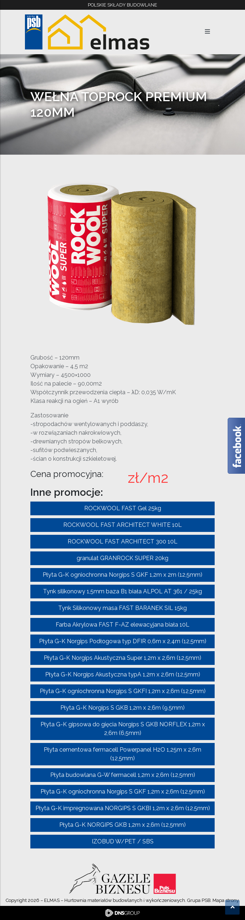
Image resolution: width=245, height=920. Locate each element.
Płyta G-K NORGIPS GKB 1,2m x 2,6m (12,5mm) (122, 824)
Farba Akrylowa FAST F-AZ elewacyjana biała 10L (122, 624)
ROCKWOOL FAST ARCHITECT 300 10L (122, 541)
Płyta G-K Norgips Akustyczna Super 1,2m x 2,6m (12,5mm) (122, 657)
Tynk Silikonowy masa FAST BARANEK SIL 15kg (122, 608)
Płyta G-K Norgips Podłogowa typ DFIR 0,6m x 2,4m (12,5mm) (122, 641)
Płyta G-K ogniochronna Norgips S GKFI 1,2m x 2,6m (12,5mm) (123, 691)
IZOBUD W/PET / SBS (123, 841)
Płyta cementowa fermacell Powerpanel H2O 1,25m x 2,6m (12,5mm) (122, 754)
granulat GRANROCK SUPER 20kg (122, 558)
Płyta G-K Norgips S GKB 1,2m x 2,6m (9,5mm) (122, 707)
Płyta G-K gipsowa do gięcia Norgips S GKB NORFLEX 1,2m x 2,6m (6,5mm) (122, 728)
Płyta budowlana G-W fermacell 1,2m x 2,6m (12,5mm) (122, 774)
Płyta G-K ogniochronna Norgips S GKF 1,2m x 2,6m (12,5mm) (122, 791)
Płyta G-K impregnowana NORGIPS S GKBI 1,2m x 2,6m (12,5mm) (122, 808)
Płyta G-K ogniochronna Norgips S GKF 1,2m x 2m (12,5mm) (122, 574)
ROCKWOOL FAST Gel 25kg (122, 508)
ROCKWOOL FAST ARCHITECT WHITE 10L (122, 524)
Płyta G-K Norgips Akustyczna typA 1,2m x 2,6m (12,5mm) (122, 674)
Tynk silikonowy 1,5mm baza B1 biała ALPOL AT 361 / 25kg (122, 591)
